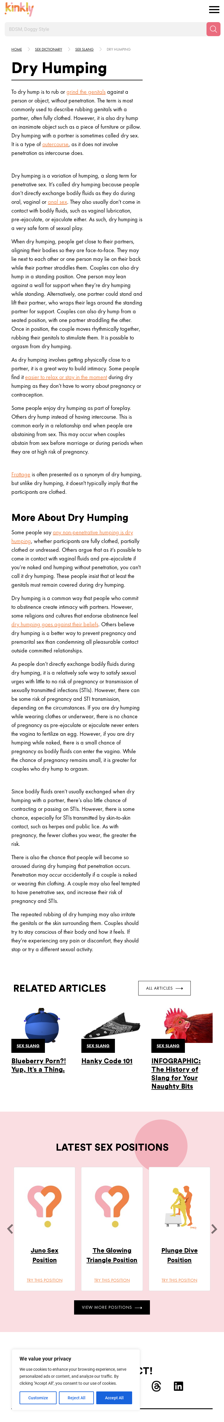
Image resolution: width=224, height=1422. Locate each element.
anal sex (57, 202)
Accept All (114, 1398)
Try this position (44, 1280)
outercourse (55, 144)
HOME (16, 49)
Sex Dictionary (48, 49)
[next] (214, 1229)
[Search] (213, 29)
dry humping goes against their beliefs (54, 624)
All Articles (164, 988)
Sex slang (84, 49)
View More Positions (112, 1307)
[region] (76, 1379)
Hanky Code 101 (106, 1061)
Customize (38, 1398)
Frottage (20, 474)
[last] (10, 1229)
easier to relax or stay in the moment (66, 377)
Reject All (76, 1398)
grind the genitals (86, 91)
